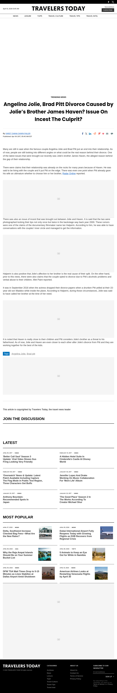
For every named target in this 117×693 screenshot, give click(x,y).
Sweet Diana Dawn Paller (18, 133)
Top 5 (74, 549)
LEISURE (27, 16)
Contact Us (74, 673)
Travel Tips (51, 684)
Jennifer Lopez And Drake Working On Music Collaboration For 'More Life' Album (77, 478)
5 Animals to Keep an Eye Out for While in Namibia (73, 553)
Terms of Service (76, 676)
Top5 (49, 679)
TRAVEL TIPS (74, 16)
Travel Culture (52, 682)
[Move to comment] (112, 133)
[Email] (107, 133)
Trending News (58, 97)
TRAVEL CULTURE (55, 16)
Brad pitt (31, 354)
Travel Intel (51, 687)
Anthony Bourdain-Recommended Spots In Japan (15, 499)
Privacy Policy (75, 679)
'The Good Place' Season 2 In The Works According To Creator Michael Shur (75, 499)
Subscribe (108, 10)
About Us (73, 670)
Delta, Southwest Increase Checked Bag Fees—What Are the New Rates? (19, 533)
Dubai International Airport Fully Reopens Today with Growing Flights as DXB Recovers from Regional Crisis (77, 535)
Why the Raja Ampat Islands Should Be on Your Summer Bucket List (18, 555)
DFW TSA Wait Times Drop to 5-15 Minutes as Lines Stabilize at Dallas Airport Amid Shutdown (21, 574)
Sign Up (109, 676)
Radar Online (69, 173)
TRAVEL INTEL (92, 16)
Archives (50, 670)
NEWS (15, 16)
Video (17, 453)
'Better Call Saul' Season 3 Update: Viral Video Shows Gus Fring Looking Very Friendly (19, 459)
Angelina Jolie (18, 354)
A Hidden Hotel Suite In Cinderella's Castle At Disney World (75, 459)
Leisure (50, 676)
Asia (16, 549)
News (17, 527)
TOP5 (39, 16)
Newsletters (109, 7)
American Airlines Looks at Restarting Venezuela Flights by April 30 (75, 574)
